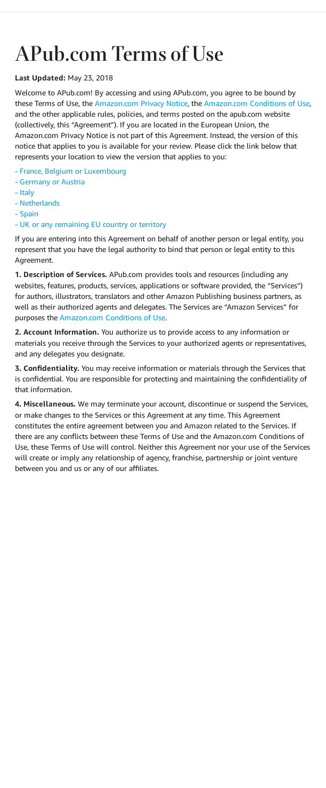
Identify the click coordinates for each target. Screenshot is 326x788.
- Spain (26, 213)
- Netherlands (37, 202)
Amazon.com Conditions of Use (256, 103)
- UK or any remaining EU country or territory (90, 224)
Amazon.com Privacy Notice (141, 103)
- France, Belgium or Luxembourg (70, 170)
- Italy (24, 192)
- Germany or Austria (50, 181)
